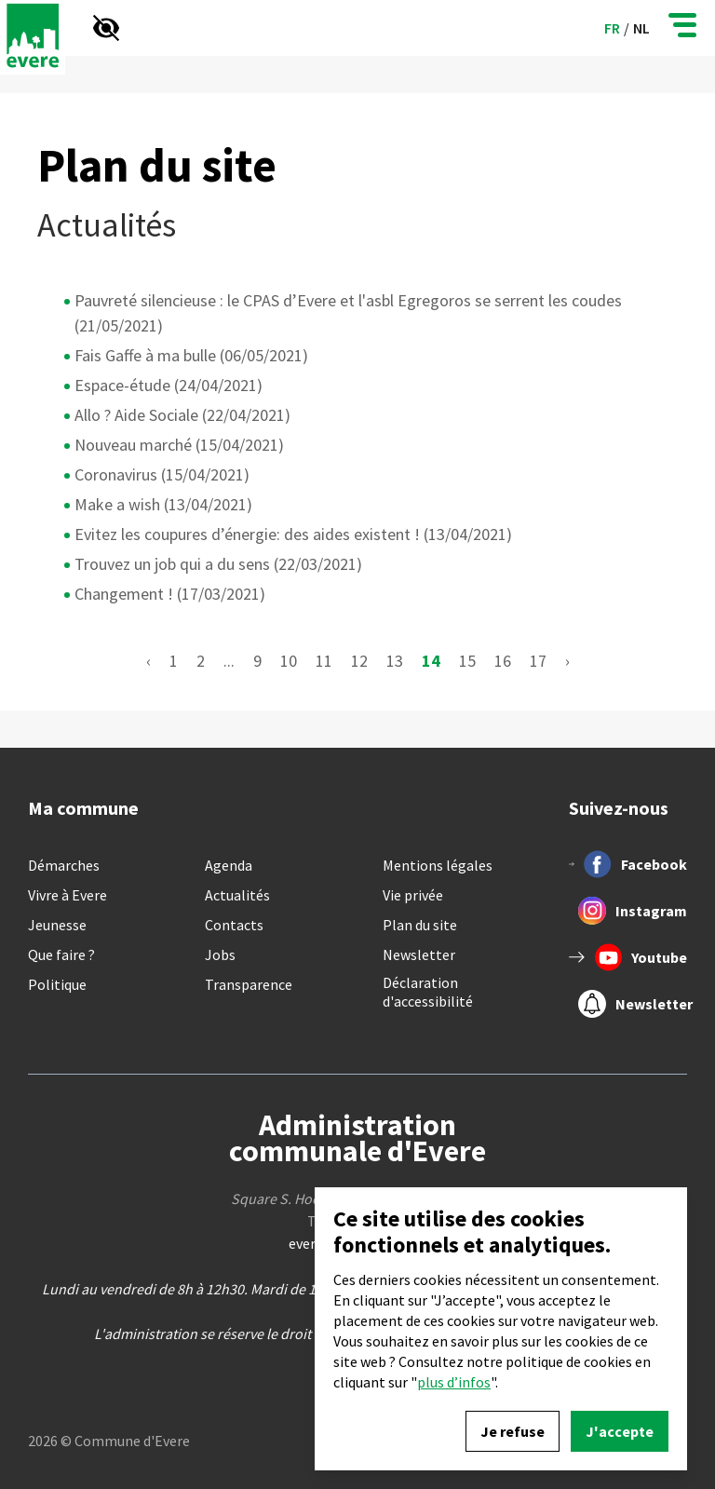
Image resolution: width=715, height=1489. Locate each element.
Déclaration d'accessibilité (428, 991)
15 (467, 660)
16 (502, 660)
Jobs (220, 954)
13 (394, 660)
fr (612, 27)
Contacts (234, 924)
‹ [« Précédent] (148, 660)
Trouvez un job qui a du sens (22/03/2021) (218, 564)
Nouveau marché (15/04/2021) (179, 444)
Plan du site (420, 924)
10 (288, 660)
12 (359, 660)
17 (538, 660)
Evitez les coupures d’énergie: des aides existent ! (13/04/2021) (293, 534)
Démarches (64, 865)
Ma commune (83, 807)
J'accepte (620, 1431)
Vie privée (413, 895)
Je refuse (512, 1431)
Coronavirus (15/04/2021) (162, 474)
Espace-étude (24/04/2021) (168, 385)
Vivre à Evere (67, 895)
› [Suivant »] (567, 660)
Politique (57, 984)
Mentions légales (437, 865)
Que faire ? (61, 954)
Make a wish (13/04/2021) (163, 504)
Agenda (228, 865)
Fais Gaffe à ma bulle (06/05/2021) (191, 355)
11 (324, 660)
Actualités (237, 895)
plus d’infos (454, 1382)
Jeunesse (57, 924)
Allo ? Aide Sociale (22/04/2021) (182, 415)
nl (641, 27)
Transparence (248, 984)
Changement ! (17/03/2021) (169, 593)
